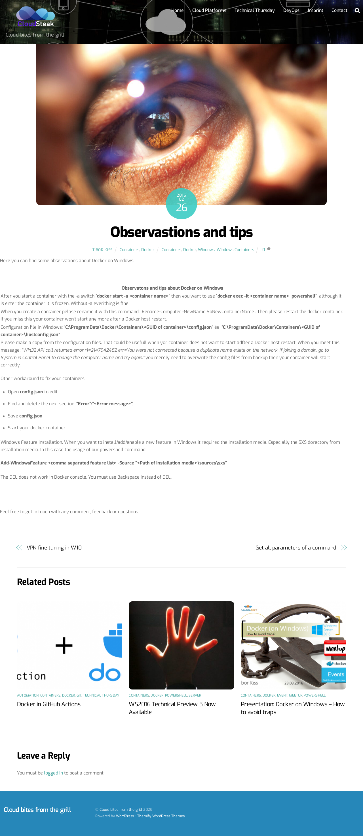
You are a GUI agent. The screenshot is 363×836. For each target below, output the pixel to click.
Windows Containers (235, 250)
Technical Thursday (255, 10)
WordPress (125, 816)
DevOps (291, 10)
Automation (28, 695)
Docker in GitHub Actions (48, 704)
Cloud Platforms (209, 10)
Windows (206, 250)
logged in (53, 773)
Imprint (315, 10)
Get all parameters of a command (296, 547)
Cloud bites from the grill (121, 809)
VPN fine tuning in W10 (54, 547)
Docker (147, 250)
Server (195, 695)
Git (79, 695)
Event (282, 695)
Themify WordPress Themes (161, 816)
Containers (129, 250)
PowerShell (176, 695)
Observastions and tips (181, 232)
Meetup (295, 695)
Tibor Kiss (102, 249)
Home (177, 10)
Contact (339, 10)
